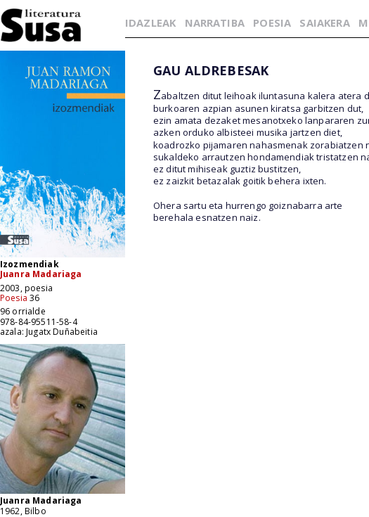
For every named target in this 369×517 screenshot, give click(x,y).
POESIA (272, 22)
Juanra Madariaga (41, 274)
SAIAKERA (324, 22)
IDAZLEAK (150, 22)
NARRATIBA (215, 22)
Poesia (13, 298)
